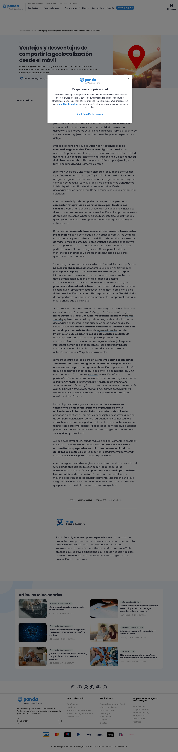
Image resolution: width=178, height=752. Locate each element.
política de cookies (69, 104)
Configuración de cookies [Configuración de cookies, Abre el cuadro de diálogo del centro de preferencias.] (90, 114)
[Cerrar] (129, 78)
